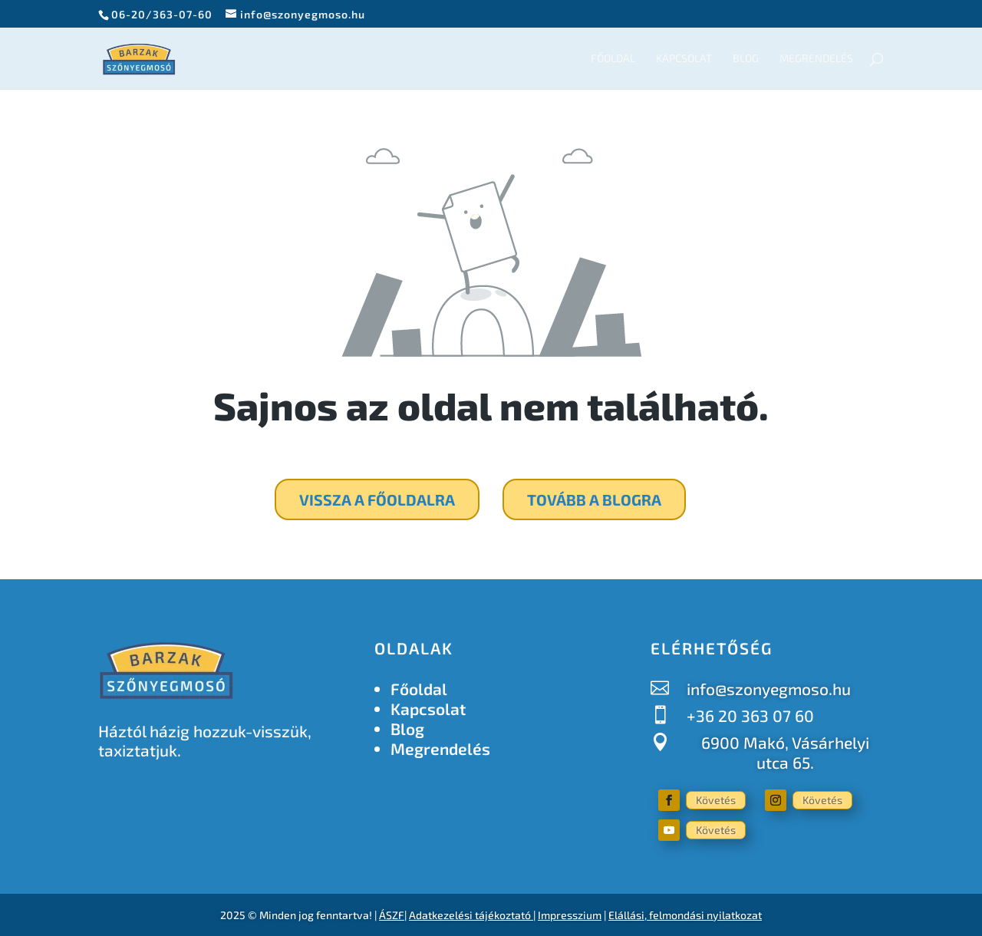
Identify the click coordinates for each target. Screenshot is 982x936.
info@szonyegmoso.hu (769, 688)
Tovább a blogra (594, 499)
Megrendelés (816, 58)
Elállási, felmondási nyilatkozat (685, 914)
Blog (746, 58)
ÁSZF (391, 914)
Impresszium (569, 914)
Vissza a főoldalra (377, 499)
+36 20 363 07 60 (750, 715)
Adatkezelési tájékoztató (470, 914)
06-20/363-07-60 (162, 14)
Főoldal (613, 58)
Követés (716, 799)
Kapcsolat (684, 58)
